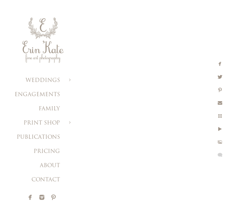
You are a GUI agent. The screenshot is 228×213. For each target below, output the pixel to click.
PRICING (47, 151)
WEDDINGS (43, 80)
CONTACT (45, 180)
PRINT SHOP (41, 123)
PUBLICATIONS (38, 137)
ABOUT (50, 166)
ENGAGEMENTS (37, 95)
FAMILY (49, 109)
